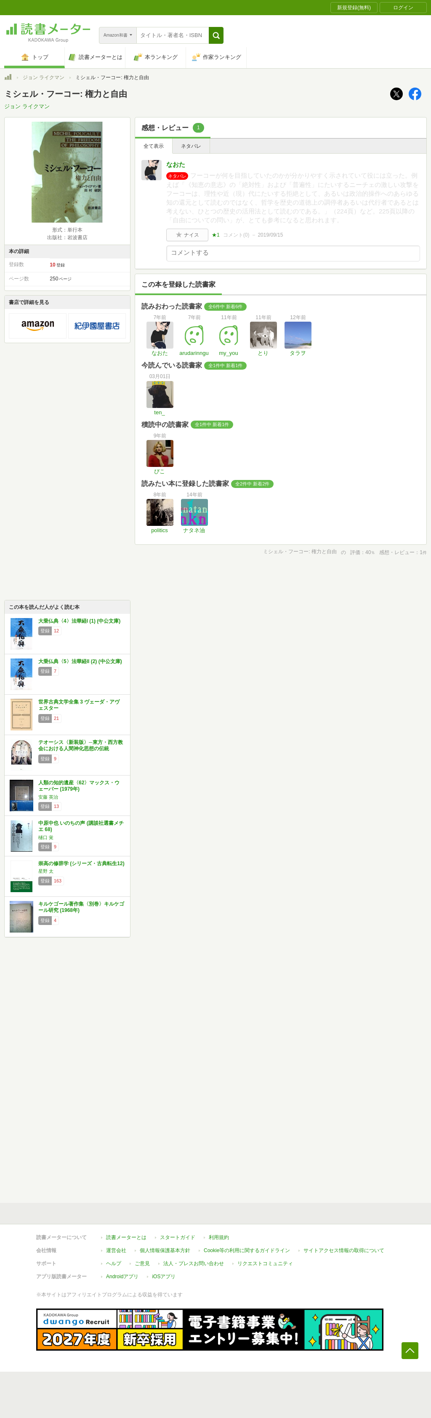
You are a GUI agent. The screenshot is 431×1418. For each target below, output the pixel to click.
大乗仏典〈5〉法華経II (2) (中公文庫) (80, 661)
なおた (175, 164)
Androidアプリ (122, 1276)
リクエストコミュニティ (265, 1263)
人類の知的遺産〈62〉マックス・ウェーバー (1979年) (79, 786)
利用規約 (219, 1237)
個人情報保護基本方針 (165, 1250)
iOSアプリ (164, 1276)
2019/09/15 (270, 234)
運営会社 (116, 1250)
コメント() (236, 234)
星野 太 (45, 871)
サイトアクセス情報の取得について (343, 1250)
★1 (216, 235)
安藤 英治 (48, 797)
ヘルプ (113, 1263)
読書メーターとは (126, 1237)
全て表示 (154, 146)
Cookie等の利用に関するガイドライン (247, 1250)
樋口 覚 (45, 837)
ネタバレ (191, 146)
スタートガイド (177, 1237)
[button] (216, 35)
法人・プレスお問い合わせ (193, 1263)
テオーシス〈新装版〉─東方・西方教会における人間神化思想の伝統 (80, 745)
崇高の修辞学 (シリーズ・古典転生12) (81, 863)
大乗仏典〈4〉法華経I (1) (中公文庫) (79, 621)
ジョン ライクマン (43, 77)
